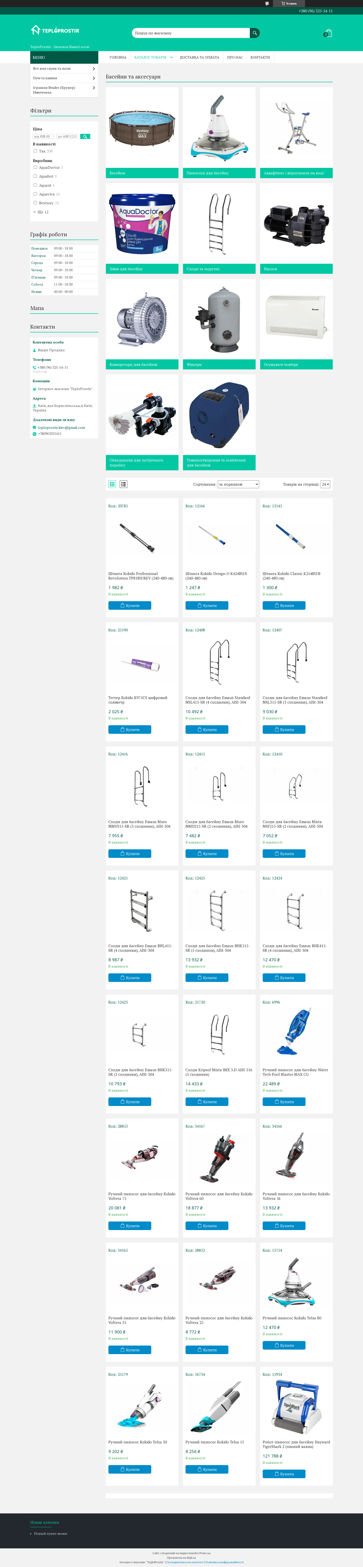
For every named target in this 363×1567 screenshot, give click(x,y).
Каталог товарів (150, 57)
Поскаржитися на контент (185, 1562)
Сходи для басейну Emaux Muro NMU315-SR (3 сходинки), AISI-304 (139, 823)
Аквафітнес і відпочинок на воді (294, 172)
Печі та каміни (45, 77)
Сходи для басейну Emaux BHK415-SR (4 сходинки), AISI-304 (295, 947)
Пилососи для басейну (208, 172)
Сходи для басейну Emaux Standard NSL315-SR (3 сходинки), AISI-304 (295, 699)
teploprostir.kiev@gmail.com (61, 427)
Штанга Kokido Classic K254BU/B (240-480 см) (291, 575)
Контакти (260, 57)
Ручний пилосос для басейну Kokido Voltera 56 (296, 1196)
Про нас (235, 57)
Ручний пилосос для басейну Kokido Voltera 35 (141, 1320)
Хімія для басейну (126, 268)
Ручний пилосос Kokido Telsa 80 (292, 1318)
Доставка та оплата (199, 57)
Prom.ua (204, 1553)
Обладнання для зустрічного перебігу (136, 462)
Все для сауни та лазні (52, 68)
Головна (118, 57)
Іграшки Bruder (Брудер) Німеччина (54, 90)
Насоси (270, 268)
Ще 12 (43, 212)
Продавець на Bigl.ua (181, 1557)
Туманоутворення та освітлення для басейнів (216, 462)
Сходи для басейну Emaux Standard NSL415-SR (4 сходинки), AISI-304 (218, 699)
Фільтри (194, 364)
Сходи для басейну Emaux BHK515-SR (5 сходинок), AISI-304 (218, 947)
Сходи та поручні (203, 268)
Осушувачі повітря (281, 364)
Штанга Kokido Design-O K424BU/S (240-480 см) (216, 575)
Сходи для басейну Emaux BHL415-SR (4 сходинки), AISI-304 (140, 947)
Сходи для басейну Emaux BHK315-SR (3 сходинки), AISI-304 (140, 1072)
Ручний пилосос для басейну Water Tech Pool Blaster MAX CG (295, 1072)
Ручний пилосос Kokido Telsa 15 (215, 1442)
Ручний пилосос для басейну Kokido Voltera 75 (141, 1196)
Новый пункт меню (50, 1533)
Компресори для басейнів (133, 364)
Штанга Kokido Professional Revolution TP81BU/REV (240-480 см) (140, 575)
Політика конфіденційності (224, 1562)
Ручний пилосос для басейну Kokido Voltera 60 (219, 1196)
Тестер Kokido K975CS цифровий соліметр (137, 699)
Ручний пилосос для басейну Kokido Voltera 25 (219, 1320)
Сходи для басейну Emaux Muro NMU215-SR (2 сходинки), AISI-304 (217, 823)
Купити (133, 605)
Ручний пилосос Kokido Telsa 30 (137, 1442)
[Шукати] (255, 30)
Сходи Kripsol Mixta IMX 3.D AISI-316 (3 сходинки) (219, 1072)
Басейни (117, 172)
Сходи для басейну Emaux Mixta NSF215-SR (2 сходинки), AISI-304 (293, 823)
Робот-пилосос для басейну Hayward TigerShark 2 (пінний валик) (296, 1444)
